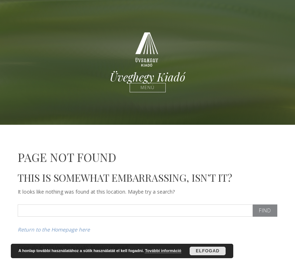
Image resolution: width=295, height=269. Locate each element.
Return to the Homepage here (54, 229)
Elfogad (208, 250)
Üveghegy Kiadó (147, 77)
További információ (163, 250)
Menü (147, 87)
